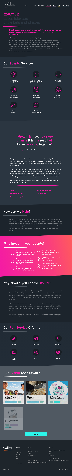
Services (34, 5)
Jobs (59, 5)
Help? (12, 190)
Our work (27, 5)
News (54, 5)
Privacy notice (19, 463)
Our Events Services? (44, 190)
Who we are (41, 5)
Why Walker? (41, 193)
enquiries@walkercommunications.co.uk (37, 462)
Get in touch (65, 5)
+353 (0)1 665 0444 (54, 458)
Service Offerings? (16, 197)
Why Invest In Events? (17, 193)
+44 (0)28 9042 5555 (33, 460)
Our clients (48, 5)
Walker (8, 469)
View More (36, 434)
